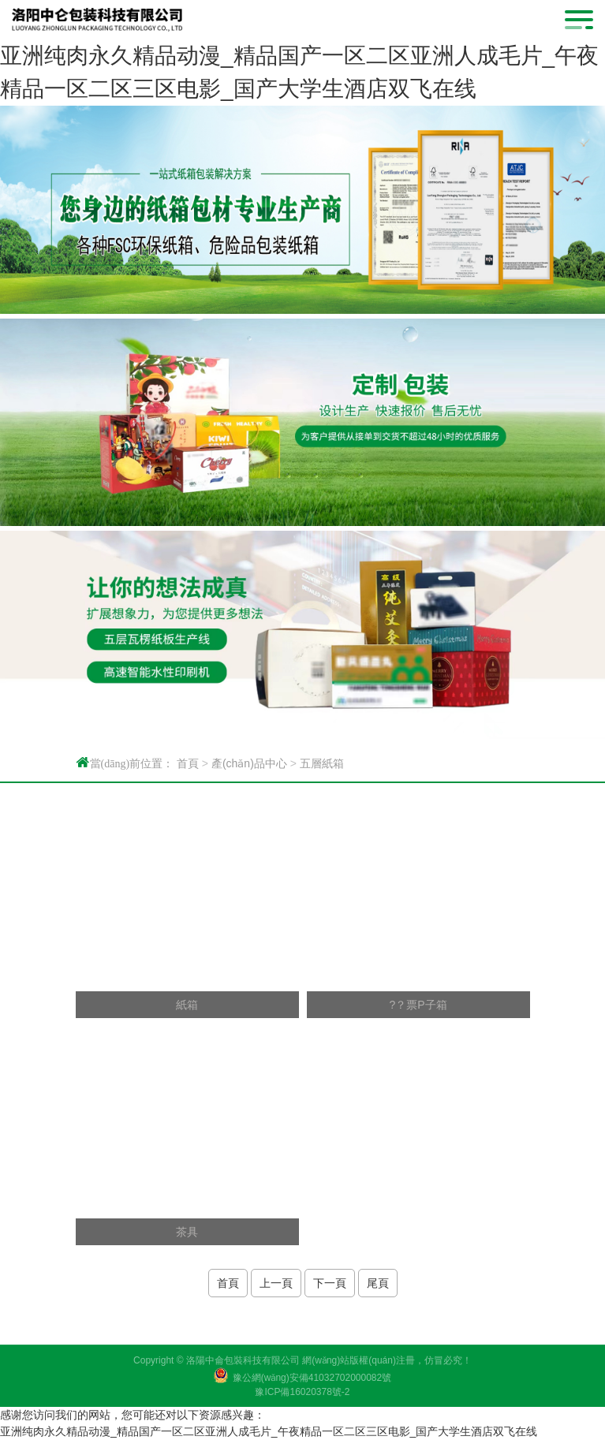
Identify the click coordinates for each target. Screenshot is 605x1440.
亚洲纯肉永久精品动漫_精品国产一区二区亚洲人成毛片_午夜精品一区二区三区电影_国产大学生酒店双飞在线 (268, 1431)
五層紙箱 (322, 763)
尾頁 (378, 1283)
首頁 (188, 763)
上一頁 (276, 1283)
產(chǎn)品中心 (249, 763)
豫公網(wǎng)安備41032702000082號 (312, 1377)
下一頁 (329, 1283)
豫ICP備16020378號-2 (302, 1391)
